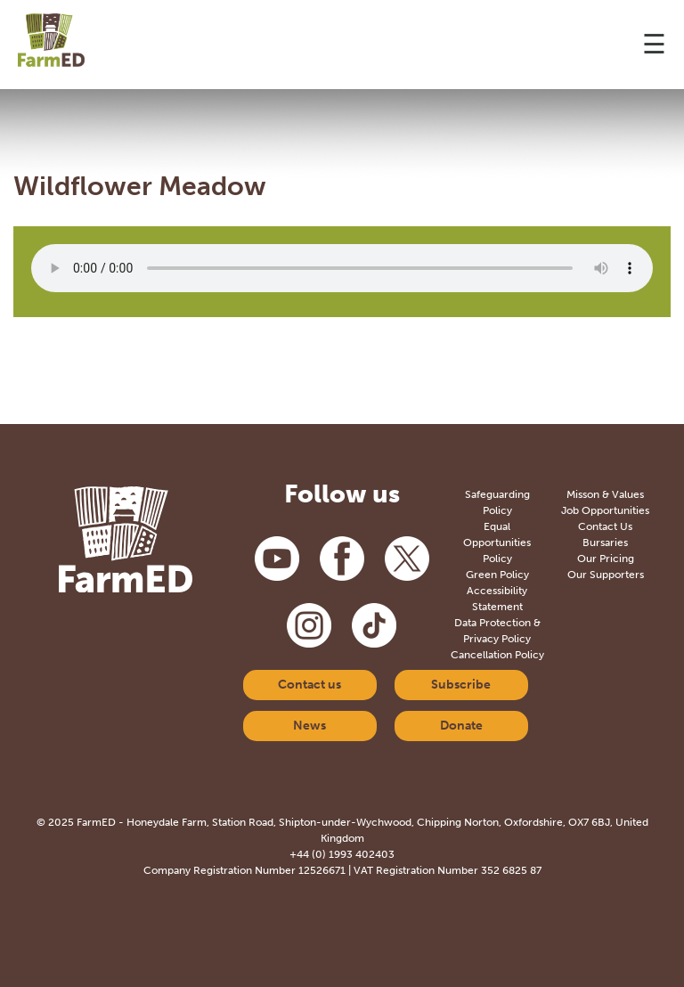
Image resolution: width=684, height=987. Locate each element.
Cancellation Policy (497, 654)
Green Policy (497, 574)
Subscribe (461, 684)
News (309, 725)
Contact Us (605, 526)
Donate (461, 725)
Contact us (309, 684)
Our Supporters (605, 574)
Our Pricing (605, 558)
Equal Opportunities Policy (497, 542)
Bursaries (605, 542)
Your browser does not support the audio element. (342, 268)
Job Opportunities (605, 510)
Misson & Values (605, 494)
